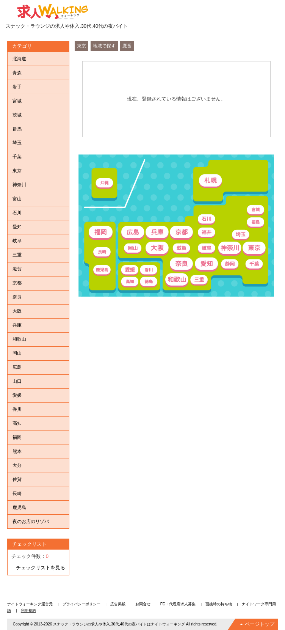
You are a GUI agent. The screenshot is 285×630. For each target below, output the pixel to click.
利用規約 (28, 610)
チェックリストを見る (40, 567)
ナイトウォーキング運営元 (30, 604)
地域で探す (104, 46)
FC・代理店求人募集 (178, 604)
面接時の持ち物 (218, 604)
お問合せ (142, 604)
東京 (81, 46)
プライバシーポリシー (81, 604)
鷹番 (127, 46)
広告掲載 (117, 604)
